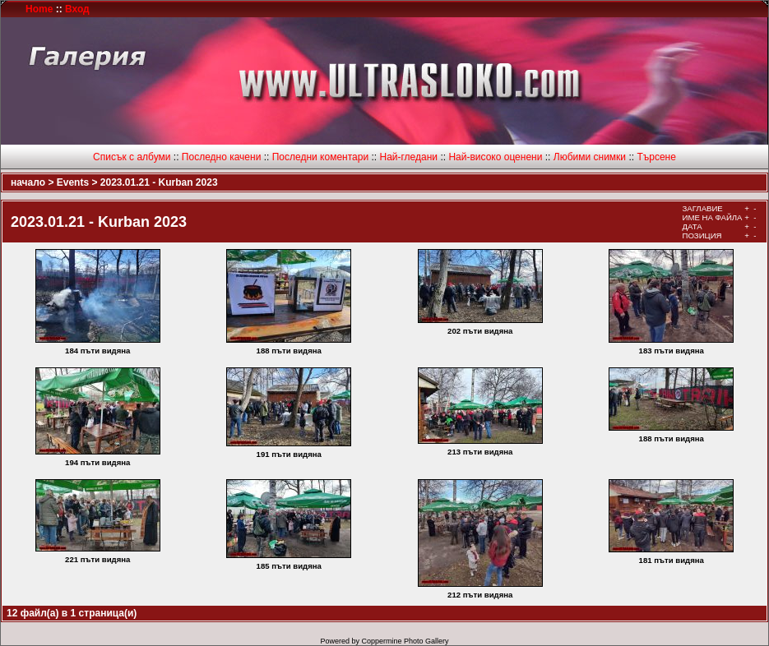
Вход (77, 9)
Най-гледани (408, 157)
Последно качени (222, 157)
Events (73, 182)
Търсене (656, 157)
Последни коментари (320, 157)
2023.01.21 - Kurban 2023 (159, 182)
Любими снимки (590, 157)
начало (28, 182)
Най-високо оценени (495, 157)
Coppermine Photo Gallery (404, 641)
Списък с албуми (131, 157)
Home (39, 9)
